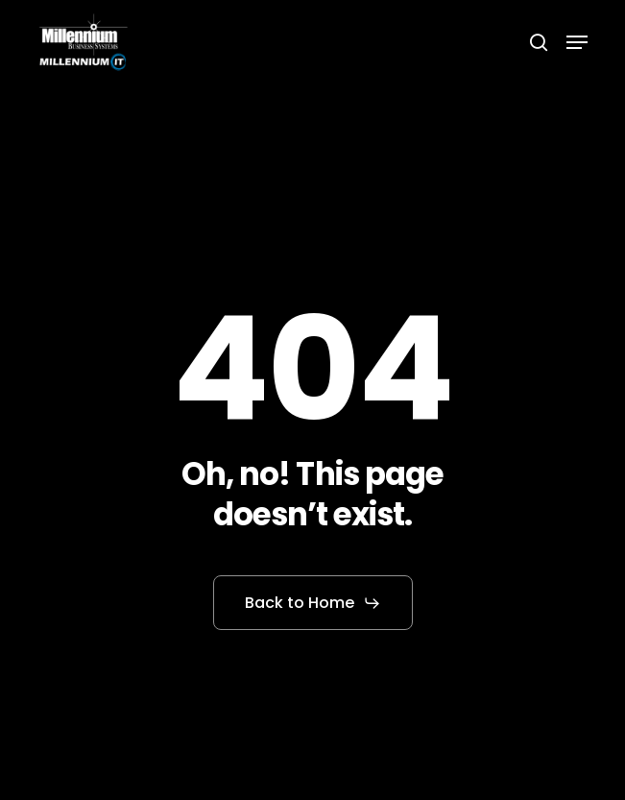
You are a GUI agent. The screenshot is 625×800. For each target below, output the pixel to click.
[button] (577, 42)
